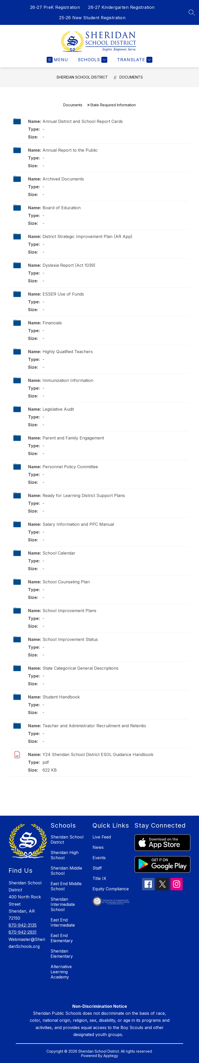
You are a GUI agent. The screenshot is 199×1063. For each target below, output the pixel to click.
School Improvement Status (70, 639)
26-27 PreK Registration (55, 7)
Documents (131, 77)
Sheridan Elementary (62, 953)
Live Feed (102, 837)
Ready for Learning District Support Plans (83, 495)
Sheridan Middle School (66, 870)
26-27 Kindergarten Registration (121, 7)
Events (99, 857)
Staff (97, 868)
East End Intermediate (63, 922)
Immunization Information (67, 380)
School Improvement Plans (69, 610)
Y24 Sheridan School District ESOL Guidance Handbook (97, 754)
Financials (52, 322)
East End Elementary (62, 938)
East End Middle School (66, 886)
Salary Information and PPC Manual (78, 524)
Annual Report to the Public (70, 150)
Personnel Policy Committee (70, 466)
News (98, 847)
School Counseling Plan (66, 581)
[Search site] (192, 12)
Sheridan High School (65, 855)
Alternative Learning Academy (61, 972)
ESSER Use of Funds (63, 294)
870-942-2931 (23, 932)
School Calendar (58, 553)
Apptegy (110, 1055)
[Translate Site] (134, 60)
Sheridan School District (82, 77)
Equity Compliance (111, 888)
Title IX (99, 878)
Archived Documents (63, 178)
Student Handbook (61, 697)
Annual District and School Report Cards (82, 121)
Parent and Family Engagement (73, 437)
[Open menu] (57, 60)
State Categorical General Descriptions (80, 668)
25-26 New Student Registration (92, 17)
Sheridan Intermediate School (63, 904)
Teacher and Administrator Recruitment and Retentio (94, 725)
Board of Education (61, 207)
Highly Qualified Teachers (67, 351)
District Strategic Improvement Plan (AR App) (87, 236)
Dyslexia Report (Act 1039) (68, 265)
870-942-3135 (23, 925)
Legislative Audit (58, 409)
